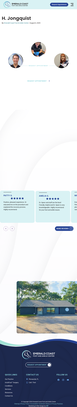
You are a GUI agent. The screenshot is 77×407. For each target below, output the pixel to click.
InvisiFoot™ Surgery (12, 382)
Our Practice (9, 379)
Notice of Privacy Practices (54, 404)
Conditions (8, 386)
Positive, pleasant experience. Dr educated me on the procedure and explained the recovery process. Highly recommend (16, 205)
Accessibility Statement (37, 404)
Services (8, 389)
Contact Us (9, 396)
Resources (8, 392)
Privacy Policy (25, 404)
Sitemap (17, 404)
